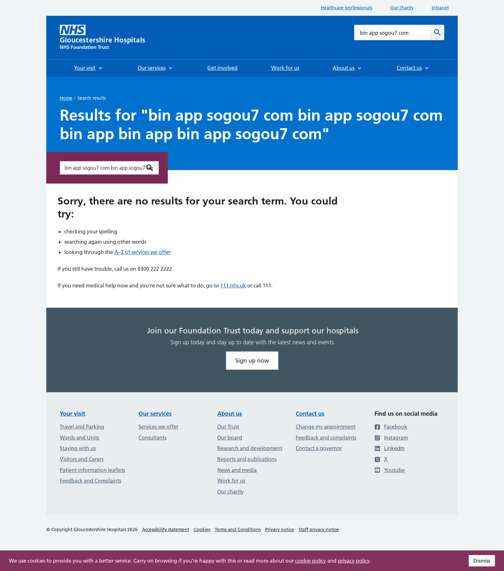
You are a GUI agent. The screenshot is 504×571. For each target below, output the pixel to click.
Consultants (152, 437)
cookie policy (310, 560)
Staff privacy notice (319, 529)
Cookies (202, 529)
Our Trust (228, 426)
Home (66, 98)
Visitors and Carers (82, 459)
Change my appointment (326, 426)
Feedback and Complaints (90, 480)
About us (229, 413)
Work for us (231, 480)
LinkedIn (389, 448)
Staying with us (78, 448)
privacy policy (354, 560)
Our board (229, 437)
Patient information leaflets (92, 470)
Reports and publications (246, 459)
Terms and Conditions (238, 529)
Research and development (249, 448)
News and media (237, 470)
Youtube (389, 470)
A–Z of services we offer (142, 252)
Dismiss (481, 560)
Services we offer (158, 426)
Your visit (72, 413)
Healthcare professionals (346, 8)
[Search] (437, 32)
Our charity (402, 8)
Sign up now (252, 360)
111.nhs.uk (233, 285)
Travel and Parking (82, 426)
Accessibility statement (165, 529)
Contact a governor (319, 448)
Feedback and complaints (326, 437)
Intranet (440, 8)
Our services (155, 413)
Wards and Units (79, 437)
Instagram (391, 437)
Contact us (310, 413)
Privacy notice (279, 529)
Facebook (390, 426)
